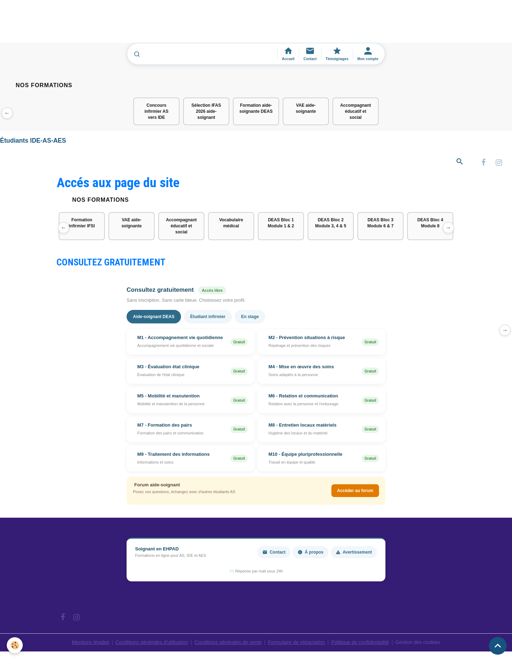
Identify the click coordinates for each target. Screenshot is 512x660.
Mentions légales (90, 642)
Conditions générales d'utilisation (152, 642)
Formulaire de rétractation (296, 642)
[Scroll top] (498, 646)
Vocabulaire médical (231, 222)
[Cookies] (15, 645)
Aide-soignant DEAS (154, 316)
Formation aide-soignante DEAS (255, 108)
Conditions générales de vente (228, 642)
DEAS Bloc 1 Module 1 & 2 (281, 222)
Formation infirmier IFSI (82, 222)
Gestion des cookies (417, 642)
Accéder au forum (355, 490)
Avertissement (354, 552)
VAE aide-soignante (306, 108)
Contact (274, 552)
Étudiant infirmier (207, 316)
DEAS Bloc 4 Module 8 (430, 222)
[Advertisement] (129, 25)
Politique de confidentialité (360, 642)
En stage (250, 316)
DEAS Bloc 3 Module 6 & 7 (380, 222)
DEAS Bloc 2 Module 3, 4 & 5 (330, 222)
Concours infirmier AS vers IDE (156, 111)
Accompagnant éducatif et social (355, 111)
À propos (311, 552)
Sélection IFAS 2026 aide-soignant (206, 111)
